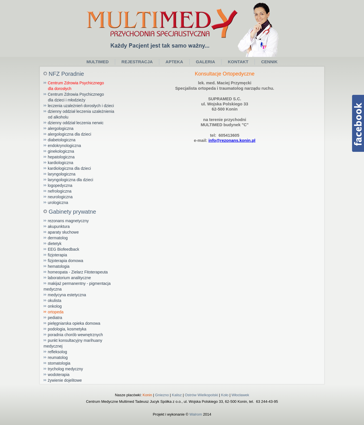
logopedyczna (60, 185)
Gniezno (162, 395)
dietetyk (54, 243)
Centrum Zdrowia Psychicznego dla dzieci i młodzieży (74, 97)
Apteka (174, 61)
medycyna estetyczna (67, 295)
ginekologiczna (61, 151)
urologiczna (58, 202)
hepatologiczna (61, 157)
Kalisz (177, 395)
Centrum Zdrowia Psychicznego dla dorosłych (74, 86)
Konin (147, 395)
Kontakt (238, 61)
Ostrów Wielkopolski (201, 395)
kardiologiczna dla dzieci (69, 168)
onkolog (55, 306)
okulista (54, 300)
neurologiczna (60, 197)
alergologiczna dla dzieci (69, 134)
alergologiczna (60, 128)
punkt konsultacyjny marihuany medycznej (73, 343)
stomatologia (59, 363)
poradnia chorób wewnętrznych (75, 334)
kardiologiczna (60, 162)
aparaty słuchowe (63, 232)
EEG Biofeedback (63, 249)
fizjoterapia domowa (65, 260)
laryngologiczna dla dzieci (70, 179)
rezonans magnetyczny (68, 220)
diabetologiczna (61, 140)
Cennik (269, 61)
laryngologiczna (61, 174)
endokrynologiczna (64, 145)
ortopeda (55, 312)
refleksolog (57, 352)
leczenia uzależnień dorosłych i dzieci (81, 105)
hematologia (58, 266)
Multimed (97, 61)
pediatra (55, 317)
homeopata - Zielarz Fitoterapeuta (78, 272)
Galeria (205, 61)
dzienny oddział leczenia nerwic (76, 122)
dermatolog (58, 238)
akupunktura (59, 226)
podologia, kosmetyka (67, 329)
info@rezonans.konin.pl (231, 140)
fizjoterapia (57, 255)
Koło (224, 395)
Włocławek (240, 395)
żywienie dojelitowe (65, 380)
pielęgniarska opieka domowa (74, 323)
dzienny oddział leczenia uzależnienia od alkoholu (79, 114)
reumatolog (58, 357)
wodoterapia (58, 374)
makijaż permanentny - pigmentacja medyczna (77, 286)
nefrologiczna (59, 191)
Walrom (195, 414)
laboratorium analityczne (69, 277)
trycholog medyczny (65, 369)
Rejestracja (137, 61)
